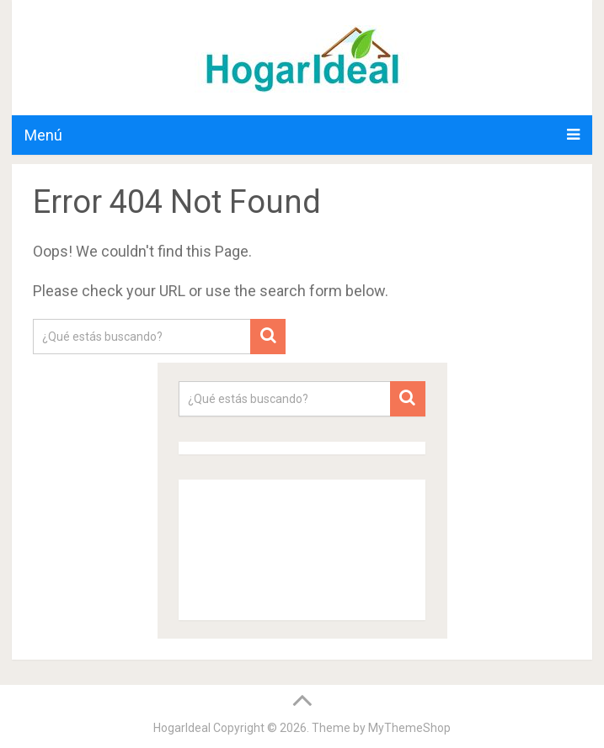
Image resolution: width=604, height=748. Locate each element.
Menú (43, 135)
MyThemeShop (409, 728)
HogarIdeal (182, 728)
